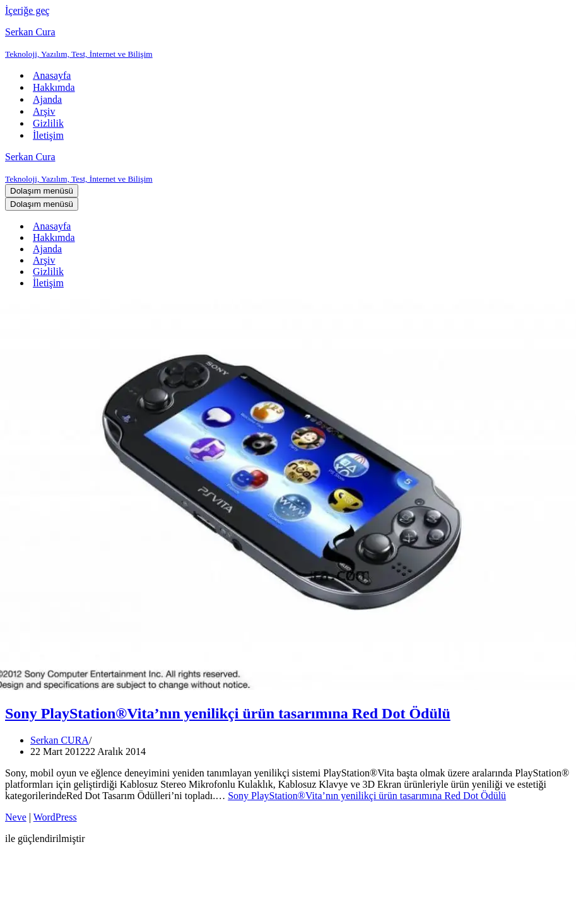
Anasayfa (52, 75)
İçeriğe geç (27, 10)
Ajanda (47, 99)
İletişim (48, 135)
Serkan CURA (59, 740)
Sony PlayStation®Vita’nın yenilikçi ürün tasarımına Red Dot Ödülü (227, 713)
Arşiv (44, 111)
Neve (15, 817)
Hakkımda (54, 87)
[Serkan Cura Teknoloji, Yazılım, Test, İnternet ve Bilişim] (288, 42)
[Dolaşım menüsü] (41, 190)
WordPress (55, 817)
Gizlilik (48, 123)
